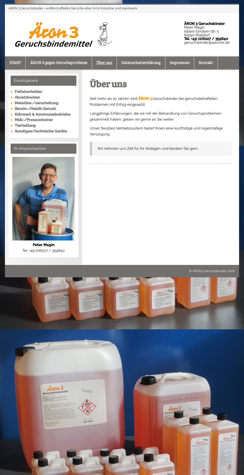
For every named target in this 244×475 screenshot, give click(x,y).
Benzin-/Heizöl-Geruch (35, 109)
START (15, 63)
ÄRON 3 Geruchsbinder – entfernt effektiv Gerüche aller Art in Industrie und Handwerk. (73, 8)
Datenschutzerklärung (140, 63)
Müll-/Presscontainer (34, 120)
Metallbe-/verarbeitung (36, 103)
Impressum (180, 63)
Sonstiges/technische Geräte (41, 131)
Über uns (104, 63)
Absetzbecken (27, 97)
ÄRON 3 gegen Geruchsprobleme (58, 63)
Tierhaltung (25, 125)
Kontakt (206, 63)
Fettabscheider (28, 91)
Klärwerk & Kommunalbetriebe (42, 114)
